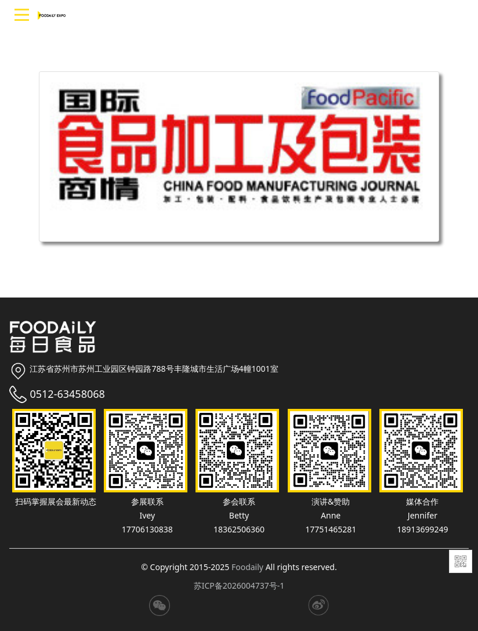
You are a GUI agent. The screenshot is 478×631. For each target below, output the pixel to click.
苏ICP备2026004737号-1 (239, 585)
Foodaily (247, 566)
